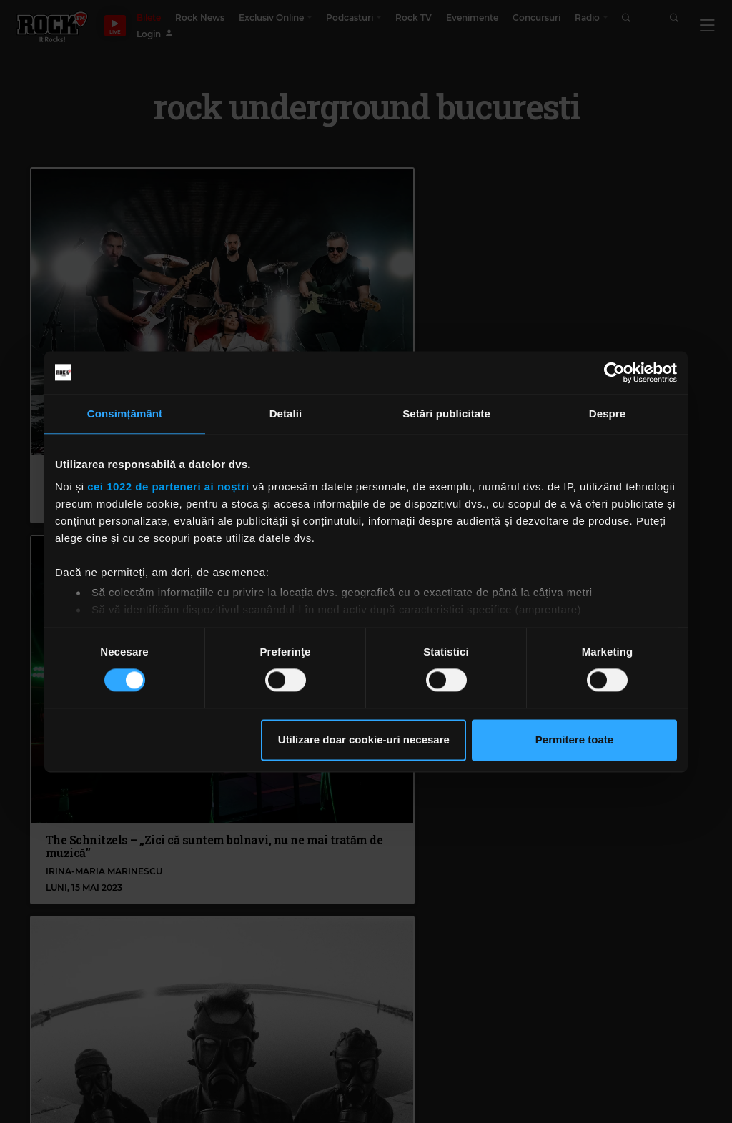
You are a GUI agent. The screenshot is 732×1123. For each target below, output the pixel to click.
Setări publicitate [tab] (446, 413)
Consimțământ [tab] (124, 413)
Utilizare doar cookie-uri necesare (364, 739)
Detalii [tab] (285, 413)
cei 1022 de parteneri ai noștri (168, 486)
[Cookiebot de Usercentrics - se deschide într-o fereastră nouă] (614, 372)
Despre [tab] (607, 413)
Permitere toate (574, 739)
